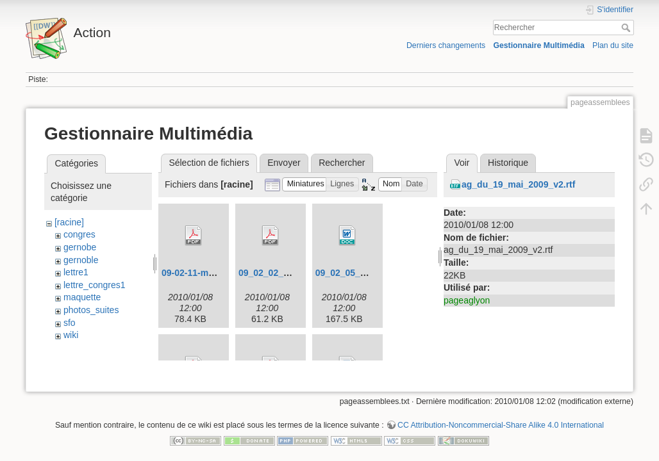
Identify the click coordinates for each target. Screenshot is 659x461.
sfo (69, 323)
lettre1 (75, 272)
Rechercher (627, 27)
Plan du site (612, 45)
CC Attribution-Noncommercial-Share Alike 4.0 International (500, 418)
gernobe (79, 247)
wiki (70, 335)
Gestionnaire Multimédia (538, 45)
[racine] (69, 222)
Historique (508, 163)
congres (79, 234)
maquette (82, 297)
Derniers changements (445, 45)
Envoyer (283, 163)
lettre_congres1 (94, 285)
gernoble (81, 260)
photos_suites (91, 310)
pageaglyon (467, 300)
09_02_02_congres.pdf (286, 273)
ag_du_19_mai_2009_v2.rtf (518, 184)
